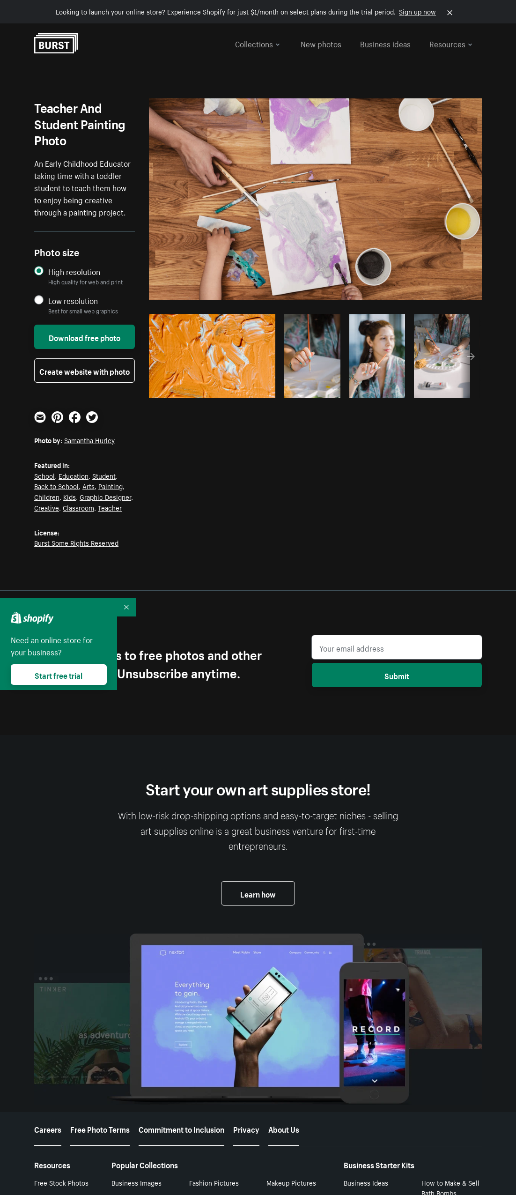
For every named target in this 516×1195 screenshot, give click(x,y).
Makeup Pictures (291, 1182)
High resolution (74, 271)
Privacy (246, 1128)
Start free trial (58, 674)
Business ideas (385, 43)
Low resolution (73, 300)
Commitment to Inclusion (181, 1128)
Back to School (56, 486)
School (44, 475)
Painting (110, 486)
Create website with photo (84, 370)
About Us (283, 1128)
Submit (396, 675)
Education (73, 475)
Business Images (136, 1182)
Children (46, 496)
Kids (69, 496)
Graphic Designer (105, 496)
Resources (450, 43)
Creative (46, 507)
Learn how (258, 893)
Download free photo (84, 337)
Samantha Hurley (89, 440)
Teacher (110, 507)
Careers (47, 1128)
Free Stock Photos (61, 1182)
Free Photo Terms (100, 1128)
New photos (321, 43)
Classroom (78, 507)
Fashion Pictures (214, 1182)
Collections (257, 43)
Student (104, 475)
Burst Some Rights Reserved (76, 542)
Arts (88, 486)
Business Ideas (366, 1182)
